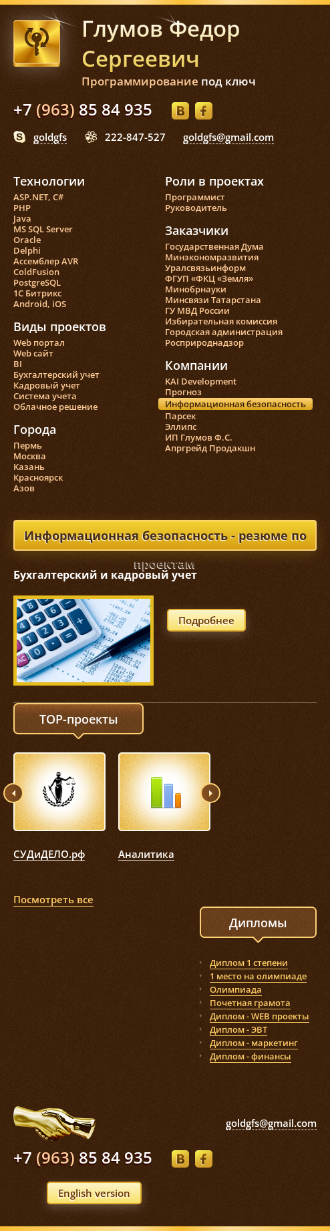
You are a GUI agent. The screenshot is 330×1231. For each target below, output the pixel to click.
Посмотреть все (53, 899)
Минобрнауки (195, 289)
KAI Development (200, 381)
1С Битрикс (37, 293)
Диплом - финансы (250, 1056)
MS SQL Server (43, 229)
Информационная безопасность (235, 404)
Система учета (45, 396)
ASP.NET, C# (38, 197)
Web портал (39, 342)
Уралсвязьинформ (205, 268)
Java (22, 218)
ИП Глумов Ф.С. (198, 437)
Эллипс (180, 427)
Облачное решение (55, 407)
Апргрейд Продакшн (210, 448)
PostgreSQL (37, 282)
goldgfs (50, 137)
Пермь (27, 445)
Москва (29, 456)
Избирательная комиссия (221, 321)
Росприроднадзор (204, 342)
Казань (29, 467)
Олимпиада (236, 989)
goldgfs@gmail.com (228, 137)
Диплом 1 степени (249, 963)
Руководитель (196, 208)
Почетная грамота (250, 1003)
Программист (195, 197)
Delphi (27, 250)
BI (17, 364)
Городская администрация (224, 332)
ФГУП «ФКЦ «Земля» (209, 278)
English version (94, 1193)
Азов (24, 488)
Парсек (180, 416)
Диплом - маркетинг (254, 1043)
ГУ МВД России (197, 310)
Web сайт (33, 353)
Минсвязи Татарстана (213, 300)
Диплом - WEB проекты (259, 1016)
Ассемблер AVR (45, 261)
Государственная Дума (214, 246)
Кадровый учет (46, 385)
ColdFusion (36, 272)
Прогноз (183, 392)
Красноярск (38, 477)
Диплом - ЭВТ (238, 1029)
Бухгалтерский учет (56, 374)
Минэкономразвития (212, 257)
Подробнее (206, 620)
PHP (22, 208)
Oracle (27, 240)
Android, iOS (39, 304)
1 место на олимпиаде (258, 976)
